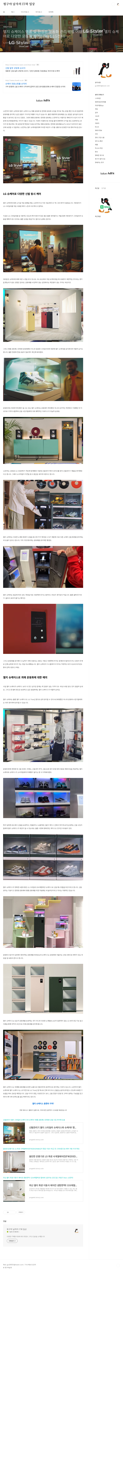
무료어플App (99, 105)
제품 (96, 144)
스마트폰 (98, 98)
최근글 (97, 188)
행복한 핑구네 (99, 155)
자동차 (97, 123)
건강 (96, 134)
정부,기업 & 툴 (99, 137)
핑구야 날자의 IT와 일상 (19, 4)
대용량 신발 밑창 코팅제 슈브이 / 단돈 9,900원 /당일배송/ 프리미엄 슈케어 (32, 71)
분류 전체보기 (99, 95)
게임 (96, 109)
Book (97, 127)
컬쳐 (96, 112)
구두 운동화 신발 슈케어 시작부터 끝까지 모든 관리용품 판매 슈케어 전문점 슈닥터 (35, 86)
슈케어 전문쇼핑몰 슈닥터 (16, 83)
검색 (113, 4)
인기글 (103, 188)
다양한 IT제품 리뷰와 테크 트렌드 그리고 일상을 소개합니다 (26, 1375)
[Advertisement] (43, 710)
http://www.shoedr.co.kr (14, 80)
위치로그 (39, 12)
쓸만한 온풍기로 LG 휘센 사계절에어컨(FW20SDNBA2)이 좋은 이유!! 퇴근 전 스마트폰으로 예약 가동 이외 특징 (41, 1209)
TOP (118, 1404)
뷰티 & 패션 (99, 141)
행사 (96, 152)
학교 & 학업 (99, 148)
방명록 (51, 12)
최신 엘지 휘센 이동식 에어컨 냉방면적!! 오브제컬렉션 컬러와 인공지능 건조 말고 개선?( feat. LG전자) (38, 1238)
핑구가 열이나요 (100, 159)
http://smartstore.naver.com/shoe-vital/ (20, 65)
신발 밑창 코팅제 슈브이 (15, 68)
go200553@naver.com (102, 86)
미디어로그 (25, 12)
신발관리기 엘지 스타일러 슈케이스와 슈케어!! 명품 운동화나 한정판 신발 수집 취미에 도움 (34, 1180)
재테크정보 (98, 130)
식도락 (97, 116)
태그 (12, 12)
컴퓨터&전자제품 (100, 102)
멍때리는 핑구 (99, 162)
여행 (96, 120)
